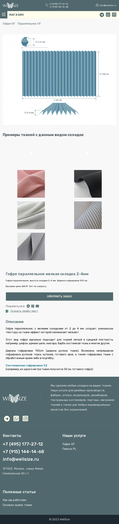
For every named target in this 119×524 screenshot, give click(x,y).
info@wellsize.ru (108, 5)
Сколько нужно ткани (17, 505)
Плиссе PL (69, 449)
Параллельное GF (29, 23)
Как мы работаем (14, 500)
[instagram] (114, 14)
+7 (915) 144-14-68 (59, 7)
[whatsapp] (108, 14)
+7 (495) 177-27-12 (58, 4)
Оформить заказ (59, 296)
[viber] (25, 418)
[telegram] (102, 14)
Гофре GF (9, 23)
